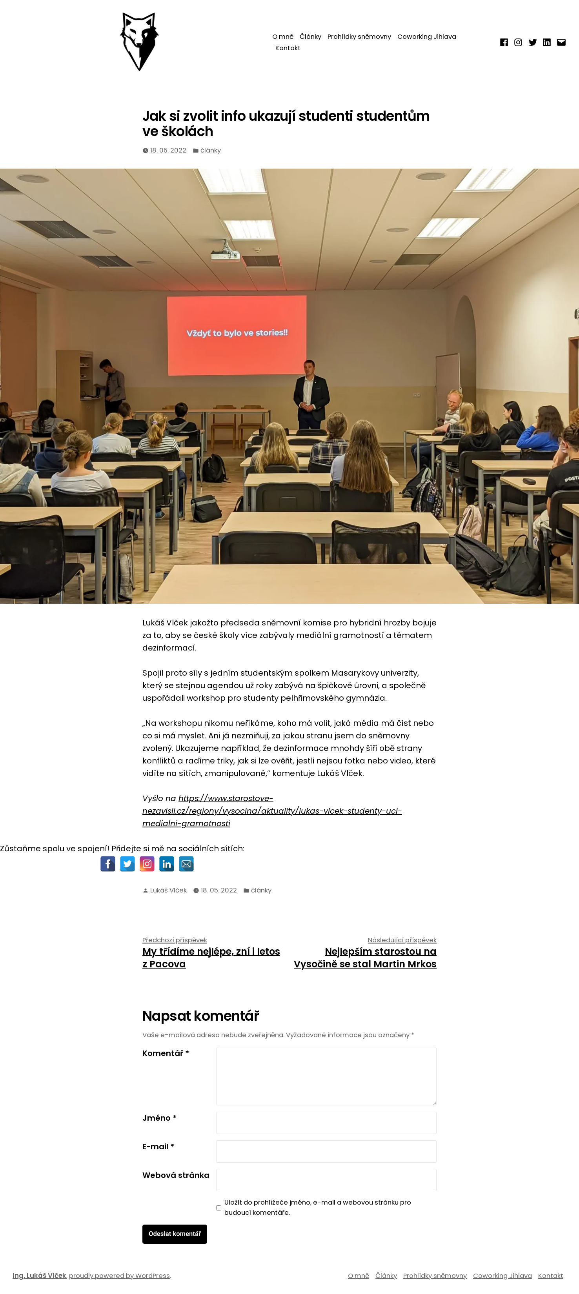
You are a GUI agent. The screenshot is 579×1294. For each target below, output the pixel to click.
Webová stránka (175, 1175)
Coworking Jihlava (426, 36)
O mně (282, 36)
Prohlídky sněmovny (359, 36)
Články (310, 36)
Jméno (159, 1117)
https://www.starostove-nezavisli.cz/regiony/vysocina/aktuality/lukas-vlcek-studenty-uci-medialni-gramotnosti (272, 811)
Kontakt (287, 48)
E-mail (158, 1146)
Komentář (165, 1053)
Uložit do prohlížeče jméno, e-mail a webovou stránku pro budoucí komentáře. (317, 1208)
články (210, 150)
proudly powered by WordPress (119, 1275)
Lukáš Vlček (168, 890)
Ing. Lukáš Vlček (39, 1275)
